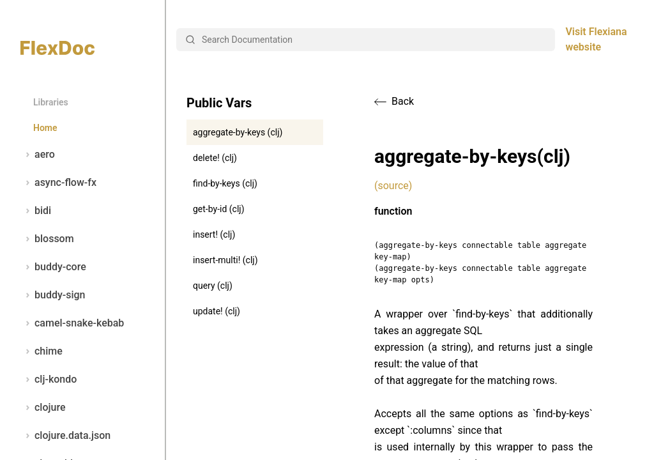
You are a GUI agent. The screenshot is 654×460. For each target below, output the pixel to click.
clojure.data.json (65, 435)
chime (41, 351)
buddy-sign (52, 295)
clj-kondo (48, 379)
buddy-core (53, 267)
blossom (47, 239)
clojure (43, 407)
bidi (35, 210)
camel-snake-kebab (72, 323)
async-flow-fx (58, 182)
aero (37, 154)
